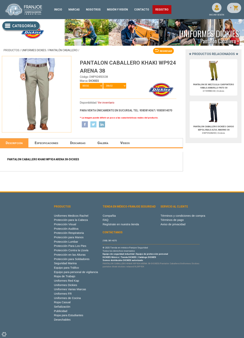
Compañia (109, 215)
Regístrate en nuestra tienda (121, 224)
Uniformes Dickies (34, 50)
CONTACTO (141, 9)
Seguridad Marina (65, 263)
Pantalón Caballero (63, 50)
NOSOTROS (93, 9)
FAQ (105, 219)
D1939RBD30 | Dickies (213, 87)
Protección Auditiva (66, 228)
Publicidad (60, 311)
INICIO (58, 9)
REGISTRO (162, 9)
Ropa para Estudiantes (68, 315)
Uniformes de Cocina (67, 298)
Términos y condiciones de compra (183, 215)
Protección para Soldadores (71, 259)
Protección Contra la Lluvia (71, 250)
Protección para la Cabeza (71, 219)
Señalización (62, 306)
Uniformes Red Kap (66, 280)
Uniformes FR (63, 293)
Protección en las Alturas (70, 254)
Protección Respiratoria (69, 232)
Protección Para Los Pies (70, 245)
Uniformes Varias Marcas (70, 289)
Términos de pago (172, 219)
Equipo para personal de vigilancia (76, 272)
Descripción (14, 143)
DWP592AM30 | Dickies (213, 129)
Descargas (77, 143)
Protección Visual (65, 224)
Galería (102, 143)
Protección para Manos (68, 237)
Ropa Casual (62, 302)
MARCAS (74, 9)
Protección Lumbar (66, 241)
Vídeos (125, 143)
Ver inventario (106, 102)
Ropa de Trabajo (64, 276)
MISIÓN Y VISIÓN (117, 9)
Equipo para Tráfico (66, 267)
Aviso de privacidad (173, 224)
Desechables (62, 319)
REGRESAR (163, 51)
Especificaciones (46, 143)
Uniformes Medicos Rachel (71, 215)
